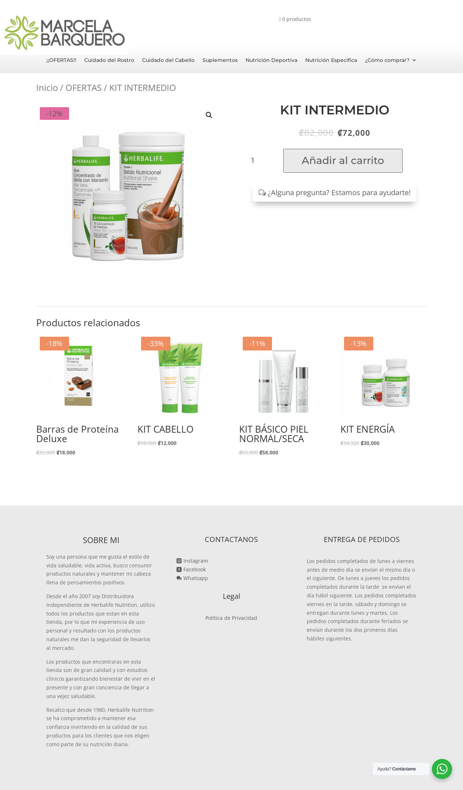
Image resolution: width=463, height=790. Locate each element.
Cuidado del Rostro (109, 60)
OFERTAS (83, 87)
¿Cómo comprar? (387, 60)
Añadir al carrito (343, 160)
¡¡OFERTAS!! (61, 60)
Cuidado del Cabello (168, 60)
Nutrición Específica (331, 60)
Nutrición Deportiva (271, 60)
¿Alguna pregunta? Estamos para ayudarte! (339, 192)
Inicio (47, 87)
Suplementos (220, 60)
